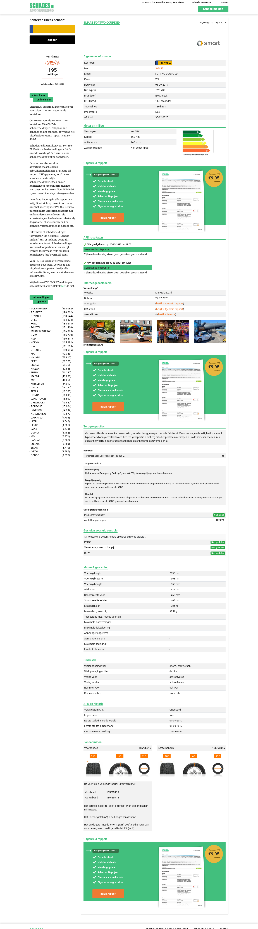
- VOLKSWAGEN (51, 309)
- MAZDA (50, 376)
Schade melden (213, 9)
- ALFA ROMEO (50, 414)
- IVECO (50, 451)
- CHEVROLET (50, 403)
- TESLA (50, 391)
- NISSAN (50, 369)
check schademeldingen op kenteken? (163, 2)
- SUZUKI (50, 372)
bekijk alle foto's (166, 314)
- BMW (51, 335)
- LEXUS (50, 425)
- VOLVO (51, 342)
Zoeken (52, 40)
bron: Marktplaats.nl (93, 345)
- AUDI (51, 339)
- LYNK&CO (50, 410)
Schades (42, 7)
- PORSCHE (50, 406)
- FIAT (50, 354)
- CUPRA (50, 433)
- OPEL (51, 320)
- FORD (51, 324)
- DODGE (50, 455)
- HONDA (50, 395)
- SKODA (50, 365)
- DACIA (50, 387)
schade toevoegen (202, 2)
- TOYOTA (51, 327)
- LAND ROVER (50, 399)
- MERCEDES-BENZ (51, 331)
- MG (50, 436)
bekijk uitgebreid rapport (169, 303)
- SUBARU (50, 444)
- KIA (51, 346)
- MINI (50, 380)
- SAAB (50, 429)
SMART (159, 68)
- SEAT (50, 361)
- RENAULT (51, 316)
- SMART (50, 448)
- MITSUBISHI (50, 384)
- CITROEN (51, 350)
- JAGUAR (50, 440)
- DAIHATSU (50, 418)
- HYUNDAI (50, 357)
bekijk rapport (108, 217)
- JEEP (50, 421)
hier (63, 286)
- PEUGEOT (51, 312)
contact (224, 2)
